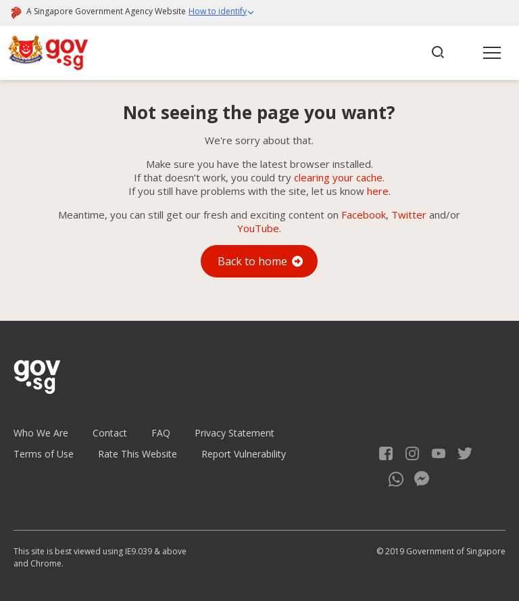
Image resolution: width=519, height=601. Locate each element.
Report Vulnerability (243, 453)
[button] (222, 12)
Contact (110, 432)
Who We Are (41, 432)
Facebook (363, 214)
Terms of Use (44, 453)
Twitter (408, 214)
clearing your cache (338, 177)
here (378, 191)
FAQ (160, 432)
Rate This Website (137, 453)
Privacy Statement (234, 432)
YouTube (258, 228)
